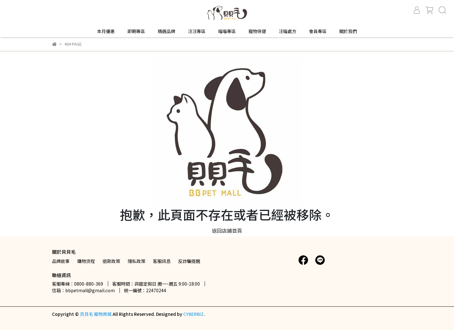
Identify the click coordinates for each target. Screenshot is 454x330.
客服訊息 (162, 261)
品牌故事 (61, 261)
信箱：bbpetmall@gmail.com (83, 290)
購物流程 (86, 261)
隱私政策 (136, 261)
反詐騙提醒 (189, 261)
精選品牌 (166, 31)
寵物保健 (257, 31)
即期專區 (136, 31)
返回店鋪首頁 (227, 230)
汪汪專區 (197, 31)
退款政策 (111, 261)
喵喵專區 (227, 31)
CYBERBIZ (193, 314)
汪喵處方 (287, 31)
